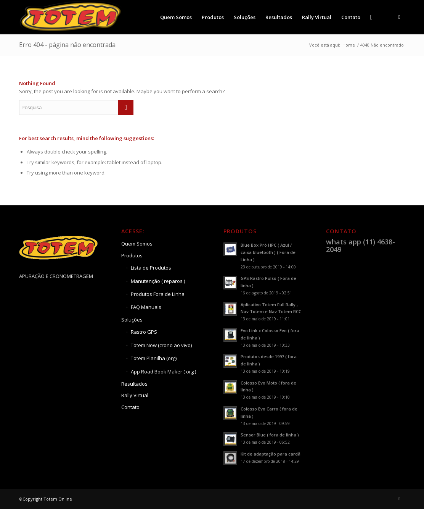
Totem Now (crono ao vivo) (161, 345)
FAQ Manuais (146, 307)
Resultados (134, 383)
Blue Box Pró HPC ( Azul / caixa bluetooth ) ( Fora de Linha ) (268, 252)
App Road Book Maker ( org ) (163, 371)
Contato (130, 407)
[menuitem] (176, 17)
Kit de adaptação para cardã (270, 454)
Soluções (132, 319)
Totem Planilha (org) (154, 358)
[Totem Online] (71, 17)
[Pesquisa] (371, 17)
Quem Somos (137, 243)
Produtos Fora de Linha (158, 294)
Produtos (132, 255)
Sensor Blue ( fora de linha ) (270, 435)
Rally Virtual (134, 395)
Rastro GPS (144, 331)
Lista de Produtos (151, 267)
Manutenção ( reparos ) (158, 281)
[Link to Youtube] (399, 17)
